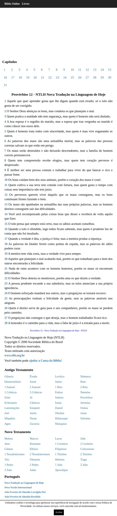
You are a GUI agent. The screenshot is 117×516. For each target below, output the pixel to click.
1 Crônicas (10, 392)
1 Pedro (8, 464)
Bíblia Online (12, 3)
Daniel (59, 407)
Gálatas (8, 449)
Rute (83, 381)
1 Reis (58, 387)
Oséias (84, 407)
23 (57, 77)
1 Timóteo (61, 454)
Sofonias (85, 418)
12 (87, 69)
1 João (58, 464)
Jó (31, 397)
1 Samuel (9, 387)
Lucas (58, 438)
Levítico (59, 376)
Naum (33, 418)
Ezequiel (35, 407)
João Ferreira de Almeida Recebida (22, 496)
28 (94, 77)
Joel (6, 413)
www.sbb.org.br (14, 355)
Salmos (59, 397)
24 (65, 77)
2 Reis (84, 387)
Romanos (35, 443)
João (83, 438)
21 (42, 77)
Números (85, 376)
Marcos (34, 438)
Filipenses (61, 449)
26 (79, 77)
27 (87, 77)
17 (12, 77)
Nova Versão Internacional (18, 487)
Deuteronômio (12, 381)
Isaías (58, 402)
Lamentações (11, 407)
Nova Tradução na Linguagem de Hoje (24, 483)
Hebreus (59, 459)
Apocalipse (61, 470)
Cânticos (35, 402)
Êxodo (33, 376)
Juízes (58, 381)
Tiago (83, 459)
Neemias (85, 392)
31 (5, 85)
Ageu (7, 423)
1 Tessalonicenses (14, 454)
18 (20, 77)
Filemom (35, 459)
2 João (84, 464)
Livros (25, 3)
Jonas (83, 413)
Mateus (8, 438)
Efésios (34, 449)
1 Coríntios (61, 443)
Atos (7, 443)
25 (72, 77)
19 (27, 77)
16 (5, 77)
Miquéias (9, 418)
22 (50, 77)
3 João (8, 470)
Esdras (59, 392)
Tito (6, 459)
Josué (33, 381)
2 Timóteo (86, 454)
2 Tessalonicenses (40, 454)
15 (109, 69)
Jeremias (85, 402)
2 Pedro (34, 464)
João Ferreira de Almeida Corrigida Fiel (25, 492)
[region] (58, 31)
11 (79, 69)
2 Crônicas (36, 392)
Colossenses (87, 449)
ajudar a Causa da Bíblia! (45, 360)
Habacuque (61, 418)
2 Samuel (35, 387)
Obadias (59, 413)
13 (94, 69)
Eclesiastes (10, 402)
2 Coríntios (86, 443)
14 (102, 69)
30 (109, 77)
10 (72, 69)
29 (102, 77)
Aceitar (58, 512)
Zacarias (34, 423)
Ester (7, 397)
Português (12, 477)
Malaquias (61, 423)
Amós (33, 413)
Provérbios (86, 397)
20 (35, 77)
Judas (33, 470)
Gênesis (8, 376)
